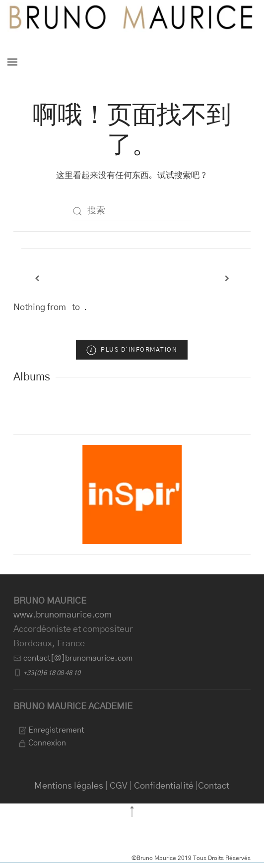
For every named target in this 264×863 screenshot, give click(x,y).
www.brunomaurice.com (62, 615)
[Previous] (37, 278)
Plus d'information (131, 350)
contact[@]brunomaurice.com (77, 658)
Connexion (42, 743)
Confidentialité (164, 786)
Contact (213, 786)
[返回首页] (132, 17)
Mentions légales (68, 786)
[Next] (227, 278)
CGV (119, 786)
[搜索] (132, 211)
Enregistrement (51, 730)
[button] (12, 62)
